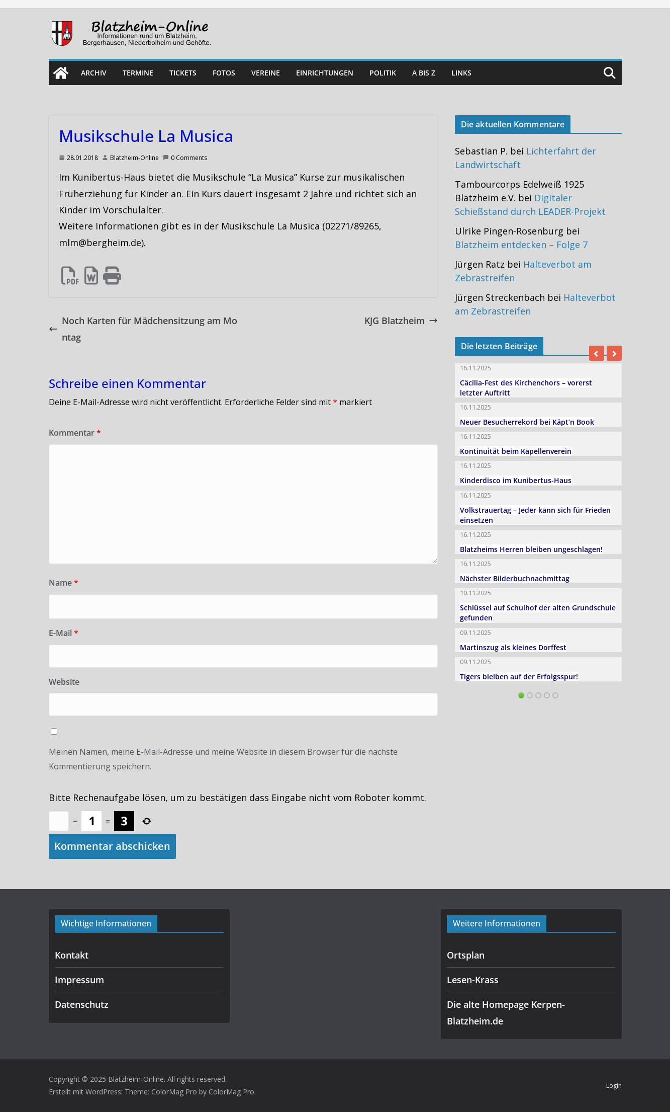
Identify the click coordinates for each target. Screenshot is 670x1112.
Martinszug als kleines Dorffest (513, 647)
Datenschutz (82, 1004)
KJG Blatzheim (401, 320)
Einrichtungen (324, 72)
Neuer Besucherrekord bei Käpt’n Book (527, 422)
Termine (138, 72)
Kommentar (75, 432)
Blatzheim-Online (134, 157)
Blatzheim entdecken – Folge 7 (521, 245)
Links (461, 72)
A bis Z (423, 72)
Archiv (94, 72)
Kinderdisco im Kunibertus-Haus (515, 480)
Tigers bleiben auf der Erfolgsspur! (519, 676)
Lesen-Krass (473, 980)
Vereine (265, 72)
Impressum (79, 980)
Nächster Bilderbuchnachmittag (514, 578)
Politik (382, 72)
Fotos (224, 72)
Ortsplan (466, 955)
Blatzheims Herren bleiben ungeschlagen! (531, 549)
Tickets (183, 72)
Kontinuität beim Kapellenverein (515, 451)
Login (614, 1085)
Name (63, 582)
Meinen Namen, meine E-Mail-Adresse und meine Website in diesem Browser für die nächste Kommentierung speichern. (223, 759)
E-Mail (63, 633)
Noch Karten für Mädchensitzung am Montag (143, 328)
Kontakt (71, 955)
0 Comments (185, 157)
